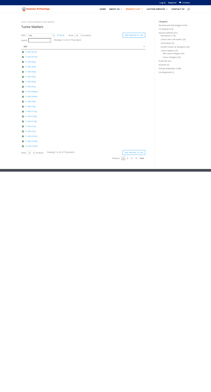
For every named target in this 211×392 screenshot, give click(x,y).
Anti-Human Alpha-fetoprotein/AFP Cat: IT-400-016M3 (62, 359)
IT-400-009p (27, 212)
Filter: (23, 35)
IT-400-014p (27, 293)
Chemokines (166, 43)
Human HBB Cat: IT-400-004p (62, 115)
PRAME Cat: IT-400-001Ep (61, 52)
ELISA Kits (163, 61)
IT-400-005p (27, 132)
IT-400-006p (27, 148)
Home (103, 9)
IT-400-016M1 (28, 325)
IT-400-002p (27, 83)
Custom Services (156, 9)
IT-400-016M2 (28, 341)
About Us (114, 9)
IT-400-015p (27, 309)
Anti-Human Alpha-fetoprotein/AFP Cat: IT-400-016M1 (62, 328)
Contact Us (177, 9)
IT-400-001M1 (28, 68)
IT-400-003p (27, 99)
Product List (133, 9)
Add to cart (121, 57)
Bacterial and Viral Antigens (170, 25)
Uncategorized (165, 72)
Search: (36, 40)
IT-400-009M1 (28, 197)
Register (172, 3)
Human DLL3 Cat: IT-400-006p (63, 148)
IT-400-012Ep (28, 261)
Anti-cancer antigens (171, 53)
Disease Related (34, 22)
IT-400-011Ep (28, 244)
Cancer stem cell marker (171, 39)
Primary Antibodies (167, 68)
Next (142, 378)
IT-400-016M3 (28, 356)
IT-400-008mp (28, 180)
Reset (61, 35)
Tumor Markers (167, 50)
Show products (80, 35)
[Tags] (41, 35)
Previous (116, 378)
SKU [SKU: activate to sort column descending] (25, 46)
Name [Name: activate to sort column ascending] (53, 46)
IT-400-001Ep (28, 52)
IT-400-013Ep (28, 277)
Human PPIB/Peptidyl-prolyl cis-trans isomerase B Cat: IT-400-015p (63, 312)
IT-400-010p (27, 228)
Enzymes (162, 64)
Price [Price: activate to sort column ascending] (138, 46)
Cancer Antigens (170, 57)
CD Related (163, 29)
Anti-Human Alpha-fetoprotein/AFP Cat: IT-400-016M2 (62, 344)
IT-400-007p (27, 164)
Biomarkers (166, 35)
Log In (163, 3)
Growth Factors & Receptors (173, 47)
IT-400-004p (27, 115)
